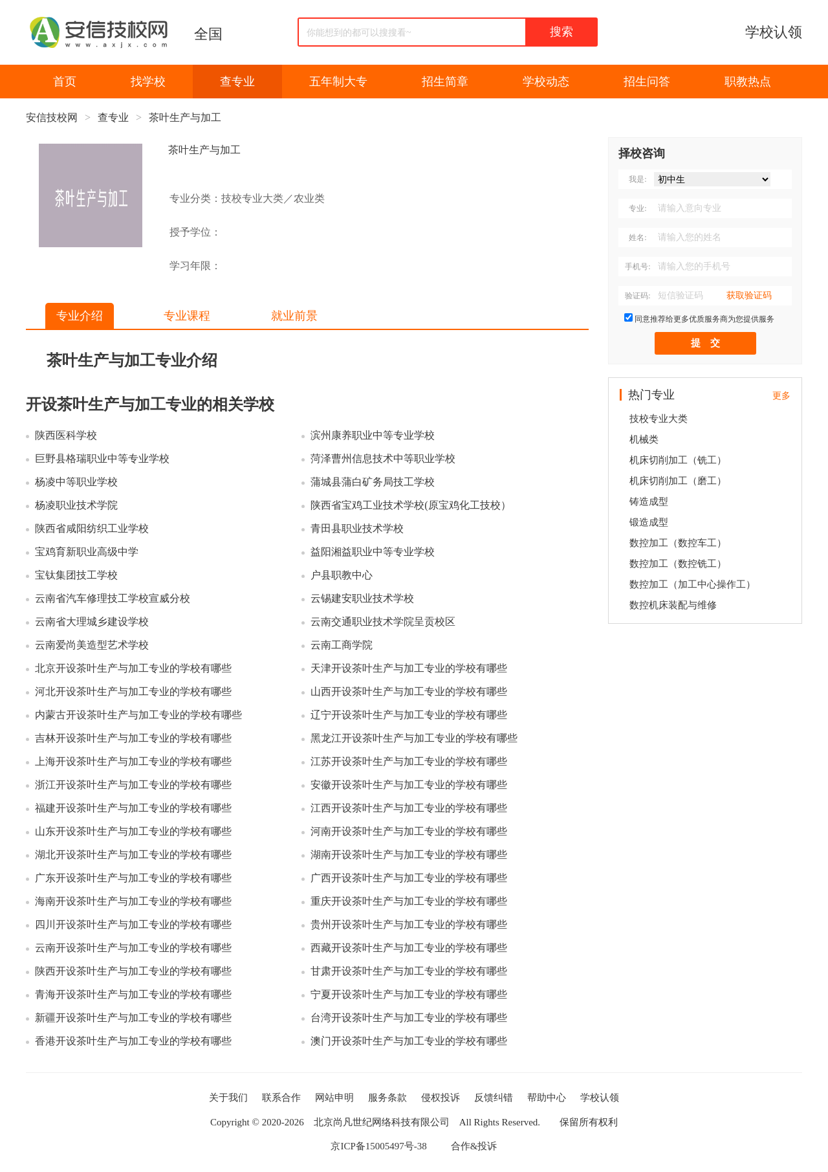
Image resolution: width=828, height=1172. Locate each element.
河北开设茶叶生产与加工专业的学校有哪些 (133, 691)
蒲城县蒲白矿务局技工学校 (372, 481)
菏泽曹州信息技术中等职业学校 (382, 458)
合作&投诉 (474, 1146)
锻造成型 (648, 522)
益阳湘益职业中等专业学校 (372, 551)
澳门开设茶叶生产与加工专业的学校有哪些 (408, 1040)
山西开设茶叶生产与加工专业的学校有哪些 (408, 691)
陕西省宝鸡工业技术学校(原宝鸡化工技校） (410, 505)
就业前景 (294, 315)
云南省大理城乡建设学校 (92, 621)
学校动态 (546, 81)
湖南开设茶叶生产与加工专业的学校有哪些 (408, 854)
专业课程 (187, 315)
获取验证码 (749, 295)
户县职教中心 (341, 574)
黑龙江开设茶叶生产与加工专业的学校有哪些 (414, 738)
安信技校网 (52, 117)
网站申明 (334, 1097)
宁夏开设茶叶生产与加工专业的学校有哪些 (408, 994)
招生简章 (445, 81)
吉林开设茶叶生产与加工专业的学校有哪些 (133, 738)
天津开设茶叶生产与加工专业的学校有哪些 (408, 668)
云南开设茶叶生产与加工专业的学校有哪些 (133, 947)
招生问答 (647, 81)
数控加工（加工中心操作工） (692, 584)
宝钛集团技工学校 (76, 574)
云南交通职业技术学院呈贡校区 (382, 621)
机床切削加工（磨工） (677, 481)
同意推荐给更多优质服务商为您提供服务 (704, 319)
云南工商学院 (341, 644)
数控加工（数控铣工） (677, 563)
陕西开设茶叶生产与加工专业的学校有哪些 (133, 971)
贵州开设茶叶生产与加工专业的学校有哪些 (408, 924)
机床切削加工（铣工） (677, 460)
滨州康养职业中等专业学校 (372, 435)
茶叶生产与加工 (185, 117)
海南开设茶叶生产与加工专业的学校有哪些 (133, 901)
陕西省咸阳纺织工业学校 (92, 528)
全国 (208, 34)
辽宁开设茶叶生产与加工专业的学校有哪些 (408, 714)
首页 (64, 81)
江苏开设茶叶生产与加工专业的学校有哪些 (408, 761)
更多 (781, 396)
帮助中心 (546, 1097)
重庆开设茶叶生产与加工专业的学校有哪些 (408, 901)
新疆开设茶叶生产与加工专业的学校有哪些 (133, 1017)
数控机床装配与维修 (673, 605)
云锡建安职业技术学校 (362, 598)
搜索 (561, 31)
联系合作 (281, 1097)
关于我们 (228, 1097)
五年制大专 (338, 81)
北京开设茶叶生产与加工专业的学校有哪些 (133, 668)
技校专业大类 (658, 419)
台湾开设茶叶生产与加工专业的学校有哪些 (408, 1017)
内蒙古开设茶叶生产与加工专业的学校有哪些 (138, 714)
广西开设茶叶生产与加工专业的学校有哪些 (408, 877)
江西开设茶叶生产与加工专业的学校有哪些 (408, 807)
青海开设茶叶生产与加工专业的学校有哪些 (133, 994)
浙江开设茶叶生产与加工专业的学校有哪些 (133, 784)
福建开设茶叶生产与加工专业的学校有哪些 (133, 807)
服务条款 (387, 1097)
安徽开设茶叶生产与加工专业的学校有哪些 (408, 784)
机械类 (644, 439)
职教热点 (747, 81)
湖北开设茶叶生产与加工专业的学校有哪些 (133, 854)
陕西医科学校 (66, 435)
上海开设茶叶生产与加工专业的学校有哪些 (133, 761)
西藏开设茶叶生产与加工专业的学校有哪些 (408, 947)
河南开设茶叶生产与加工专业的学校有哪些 (408, 831)
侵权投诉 (440, 1097)
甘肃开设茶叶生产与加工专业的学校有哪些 (408, 971)
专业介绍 (79, 315)
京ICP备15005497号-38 (378, 1146)
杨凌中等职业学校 (76, 481)
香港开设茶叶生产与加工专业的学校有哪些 (133, 1040)
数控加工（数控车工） (677, 543)
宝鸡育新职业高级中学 (86, 551)
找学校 (148, 81)
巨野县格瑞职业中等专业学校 (102, 458)
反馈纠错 (493, 1097)
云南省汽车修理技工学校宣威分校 (112, 598)
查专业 (237, 81)
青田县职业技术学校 (357, 528)
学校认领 (773, 32)
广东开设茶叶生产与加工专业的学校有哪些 (133, 877)
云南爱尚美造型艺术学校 (92, 644)
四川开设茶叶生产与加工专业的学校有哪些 (133, 924)
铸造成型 (648, 501)
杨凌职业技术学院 (76, 505)
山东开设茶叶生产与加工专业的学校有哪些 (133, 831)
